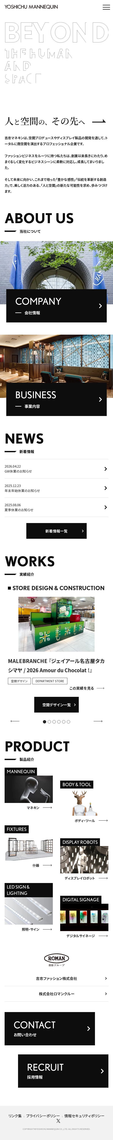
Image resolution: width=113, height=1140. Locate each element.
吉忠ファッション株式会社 (56, 981)
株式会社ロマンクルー (56, 996)
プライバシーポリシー (43, 1115)
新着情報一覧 (56, 533)
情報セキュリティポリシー (84, 1115)
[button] (44, 724)
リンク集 (15, 1115)
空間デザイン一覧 (56, 707)
